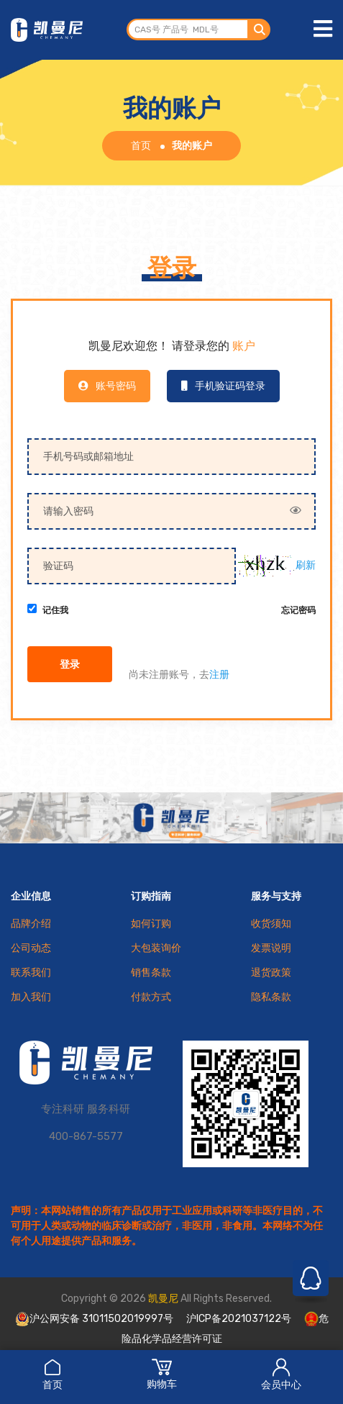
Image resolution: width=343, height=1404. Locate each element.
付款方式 (151, 997)
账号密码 (107, 386)
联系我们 (31, 972)
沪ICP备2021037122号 (238, 1319)
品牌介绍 (31, 924)
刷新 (306, 565)
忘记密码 (298, 611)
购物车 (162, 1373)
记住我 (55, 611)
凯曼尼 (163, 1298)
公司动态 (31, 948)
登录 (70, 665)
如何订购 (151, 924)
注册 (219, 675)
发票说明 (271, 948)
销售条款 (151, 972)
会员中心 (281, 1374)
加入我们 (31, 997)
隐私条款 (271, 997)
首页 (52, 1374)
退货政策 (271, 972)
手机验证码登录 (223, 386)
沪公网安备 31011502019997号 (94, 1319)
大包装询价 (156, 948)
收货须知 (271, 924)
